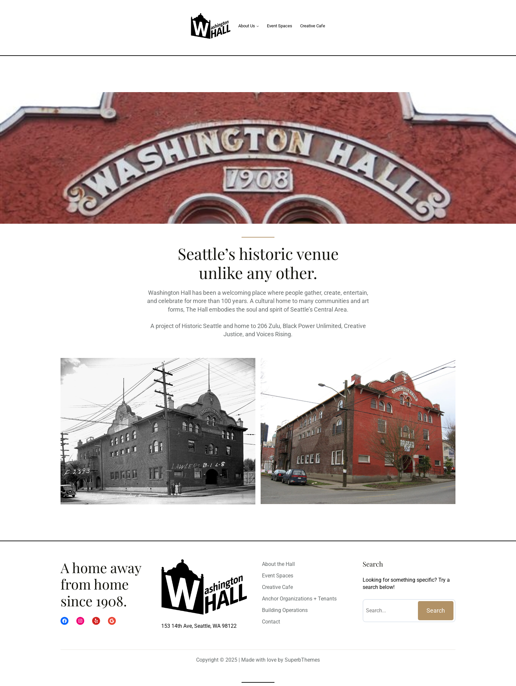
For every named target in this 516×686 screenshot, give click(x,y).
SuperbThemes (302, 660)
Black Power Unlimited (312, 325)
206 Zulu (268, 325)
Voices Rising (273, 334)
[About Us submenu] (257, 26)
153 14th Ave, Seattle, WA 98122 (199, 626)
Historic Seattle (202, 325)
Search (435, 610)
